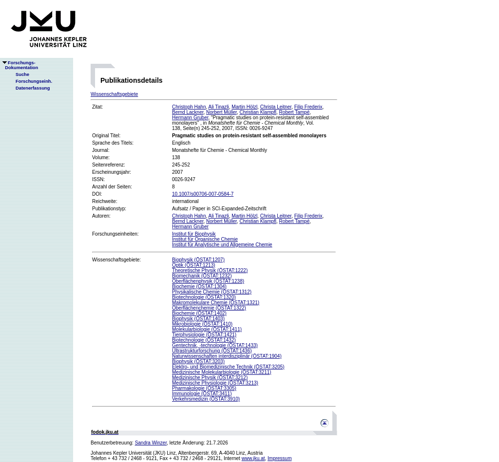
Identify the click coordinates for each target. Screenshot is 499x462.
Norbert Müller (221, 112)
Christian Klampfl (257, 112)
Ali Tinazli (219, 107)
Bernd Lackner (188, 112)
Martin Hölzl (244, 107)
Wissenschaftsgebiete (114, 94)
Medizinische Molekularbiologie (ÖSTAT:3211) (221, 372)
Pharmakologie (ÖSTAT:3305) (204, 388)
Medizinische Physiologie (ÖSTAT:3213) (215, 383)
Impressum (279, 458)
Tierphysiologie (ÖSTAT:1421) (204, 334)
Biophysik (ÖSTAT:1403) (198, 318)
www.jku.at (253, 458)
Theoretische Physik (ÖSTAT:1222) (210, 270)
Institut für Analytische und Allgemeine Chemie (222, 244)
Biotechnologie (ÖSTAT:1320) (204, 297)
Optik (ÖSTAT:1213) (193, 265)
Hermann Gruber (190, 117)
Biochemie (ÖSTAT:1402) (199, 313)
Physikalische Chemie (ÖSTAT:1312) (211, 292)
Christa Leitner (275, 107)
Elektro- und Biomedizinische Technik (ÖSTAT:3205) (228, 367)
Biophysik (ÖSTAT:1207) (198, 259)
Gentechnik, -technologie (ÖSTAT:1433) (215, 345)
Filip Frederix (308, 107)
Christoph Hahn (189, 107)
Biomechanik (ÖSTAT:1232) (201, 275)
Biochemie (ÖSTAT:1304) (199, 286)
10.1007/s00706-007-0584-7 (202, 194)
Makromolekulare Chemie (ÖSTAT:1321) (215, 302)
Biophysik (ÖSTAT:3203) (198, 361)
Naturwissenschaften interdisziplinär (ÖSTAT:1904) (227, 356)
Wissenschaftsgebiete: (116, 259)
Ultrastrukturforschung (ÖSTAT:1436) (212, 350)
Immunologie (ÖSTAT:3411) (201, 393)
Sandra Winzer (151, 442)
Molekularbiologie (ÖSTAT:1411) (207, 329)
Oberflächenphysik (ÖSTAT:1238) (208, 281)
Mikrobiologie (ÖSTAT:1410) (202, 324)
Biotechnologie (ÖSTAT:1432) (204, 340)
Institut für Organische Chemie (205, 239)
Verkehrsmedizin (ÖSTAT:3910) (206, 399)
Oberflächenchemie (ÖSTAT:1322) (209, 308)
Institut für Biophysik (193, 234)
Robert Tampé (294, 112)
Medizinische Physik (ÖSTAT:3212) (210, 377)
